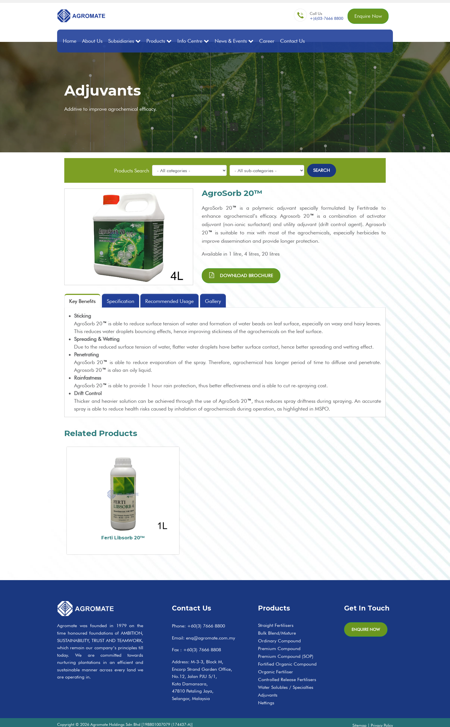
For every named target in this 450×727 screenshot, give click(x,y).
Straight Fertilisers (276, 616)
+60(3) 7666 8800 (206, 617)
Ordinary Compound (279, 632)
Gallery (213, 301)
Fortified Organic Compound (287, 655)
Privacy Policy (382, 716)
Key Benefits (82, 301)
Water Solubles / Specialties (285, 678)
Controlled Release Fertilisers (287, 670)
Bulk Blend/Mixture (277, 624)
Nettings (266, 694)
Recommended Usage (170, 301)
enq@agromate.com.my (210, 629)
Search (321, 170)
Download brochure (241, 275)
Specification (120, 301)
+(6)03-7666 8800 (324, 19)
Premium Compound (279, 639)
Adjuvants (268, 686)
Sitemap (359, 716)
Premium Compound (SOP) (285, 647)
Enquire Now (367, 16)
